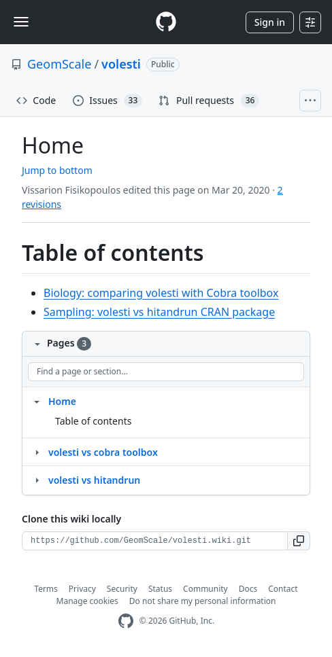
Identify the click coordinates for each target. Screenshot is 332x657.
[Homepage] (166, 22)
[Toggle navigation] (21, 22)
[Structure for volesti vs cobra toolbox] (36, 452)
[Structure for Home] (36, 401)
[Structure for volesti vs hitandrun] (36, 480)
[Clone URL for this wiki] (155, 540)
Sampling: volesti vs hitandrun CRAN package (159, 311)
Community (205, 588)
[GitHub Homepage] (126, 621)
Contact (282, 588)
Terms (46, 588)
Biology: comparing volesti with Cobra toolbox (161, 292)
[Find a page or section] (166, 371)
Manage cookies (87, 601)
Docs (248, 588)
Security (122, 588)
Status (160, 588)
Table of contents (93, 420)
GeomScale (59, 64)
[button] (299, 540)
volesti (121, 64)
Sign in (269, 22)
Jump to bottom (57, 170)
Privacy (82, 588)
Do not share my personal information (202, 601)
